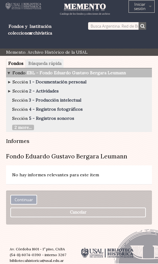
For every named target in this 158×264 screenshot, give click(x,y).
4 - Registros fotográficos (56, 109)
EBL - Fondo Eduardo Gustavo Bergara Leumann (76, 73)
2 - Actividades (44, 91)
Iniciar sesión (140, 6)
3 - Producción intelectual (55, 100)
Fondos (15, 63)
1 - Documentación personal (57, 82)
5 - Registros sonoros (51, 118)
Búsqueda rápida (44, 63)
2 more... (23, 127)
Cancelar (78, 212)
